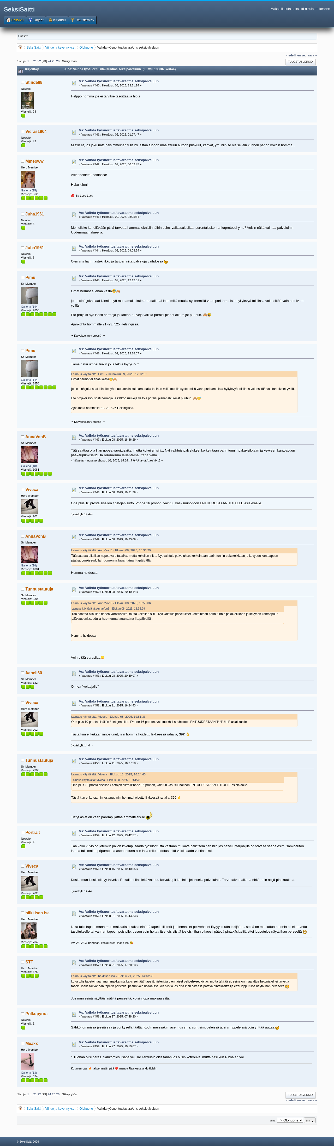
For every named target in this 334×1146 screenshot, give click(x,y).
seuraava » (309, 55)
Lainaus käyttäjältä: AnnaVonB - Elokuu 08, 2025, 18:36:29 (111, 550)
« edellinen (293, 55)
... (31, 61)
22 (39, 61)
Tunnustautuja (39, 589)
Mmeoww (35, 161)
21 (35, 61)
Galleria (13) (29, 1072)
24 (49, 61)
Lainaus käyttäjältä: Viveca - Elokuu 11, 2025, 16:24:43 (108, 774)
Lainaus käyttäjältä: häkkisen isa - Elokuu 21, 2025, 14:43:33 (112, 976)
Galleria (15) (29, 190)
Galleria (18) (29, 465)
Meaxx (32, 1043)
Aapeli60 (33, 673)
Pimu (30, 277)
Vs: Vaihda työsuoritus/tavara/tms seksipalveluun (119, 81)
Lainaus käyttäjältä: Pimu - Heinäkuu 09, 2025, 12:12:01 (109, 374)
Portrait (33, 832)
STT (29, 962)
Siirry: (273, 1120)
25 (53, 61)
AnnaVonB (35, 437)
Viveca (32, 489)
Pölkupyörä (37, 1013)
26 (57, 61)
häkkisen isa (38, 913)
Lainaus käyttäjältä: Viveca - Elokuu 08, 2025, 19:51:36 (108, 716)
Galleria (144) (30, 306)
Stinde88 (34, 82)
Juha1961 (35, 214)
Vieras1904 (36, 131)
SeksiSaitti (19, 9)
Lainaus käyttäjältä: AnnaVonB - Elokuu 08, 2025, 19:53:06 (111, 603)
